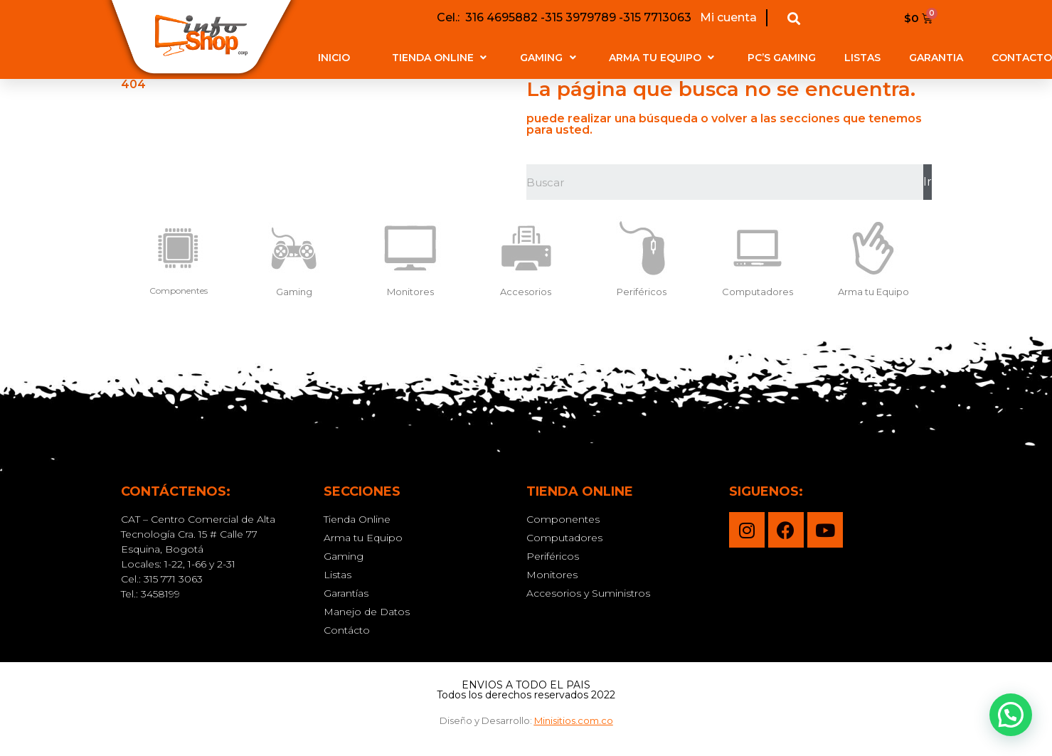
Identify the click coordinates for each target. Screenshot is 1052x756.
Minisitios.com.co (573, 720)
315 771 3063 (173, 579)
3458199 (160, 593)
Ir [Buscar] (927, 181)
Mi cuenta (727, 17)
